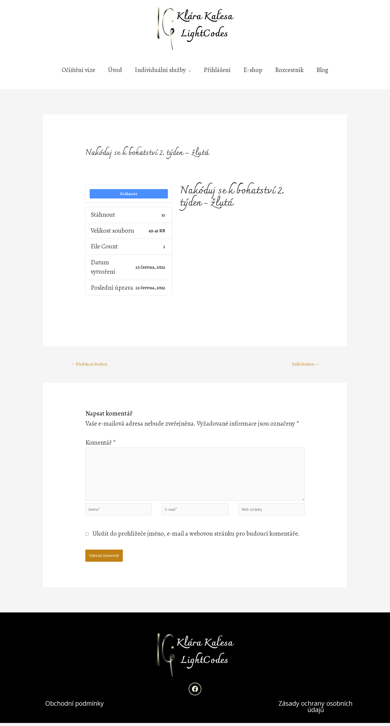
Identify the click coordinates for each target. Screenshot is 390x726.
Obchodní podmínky (74, 706)
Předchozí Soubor (90, 364)
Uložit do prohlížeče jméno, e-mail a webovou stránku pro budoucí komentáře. (195, 536)
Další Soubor (305, 364)
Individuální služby (160, 70)
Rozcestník (289, 70)
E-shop (252, 70)
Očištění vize (78, 70)
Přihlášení (217, 70)
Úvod (115, 70)
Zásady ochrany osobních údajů (316, 709)
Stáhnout (129, 194)
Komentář (100, 443)
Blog (322, 70)
